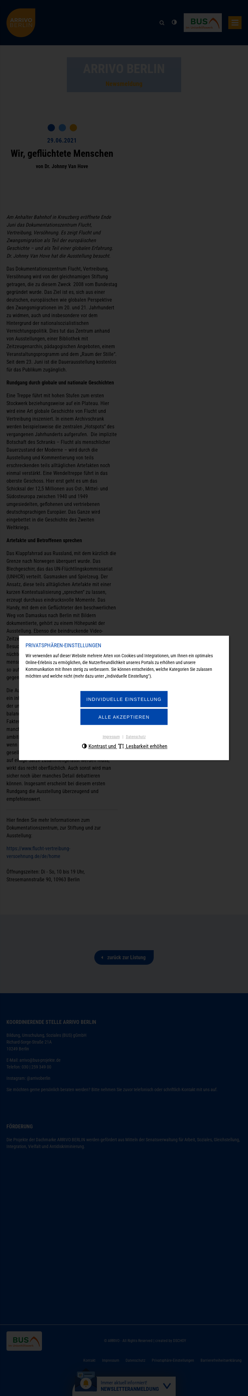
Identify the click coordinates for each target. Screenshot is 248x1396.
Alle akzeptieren (124, 717)
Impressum (111, 737)
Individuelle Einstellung (124, 699)
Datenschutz (136, 737)
